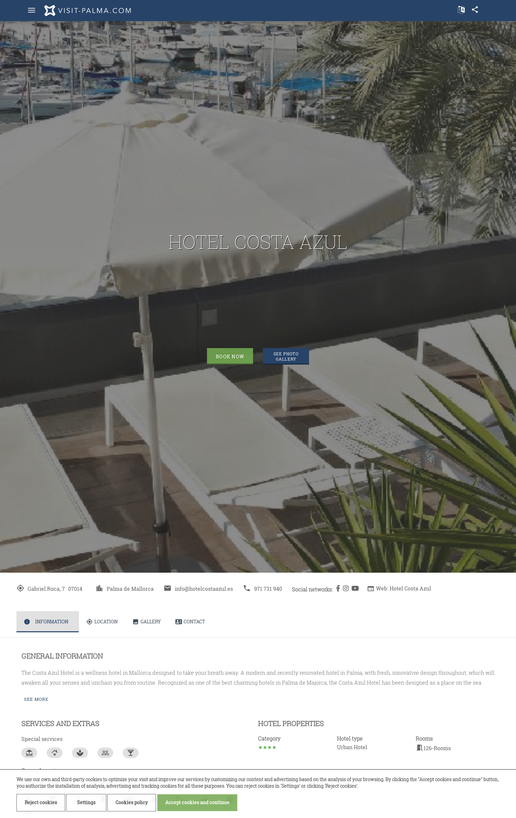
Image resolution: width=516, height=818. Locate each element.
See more (36, 699)
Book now (230, 356)
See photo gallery (286, 356)
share (475, 10)
